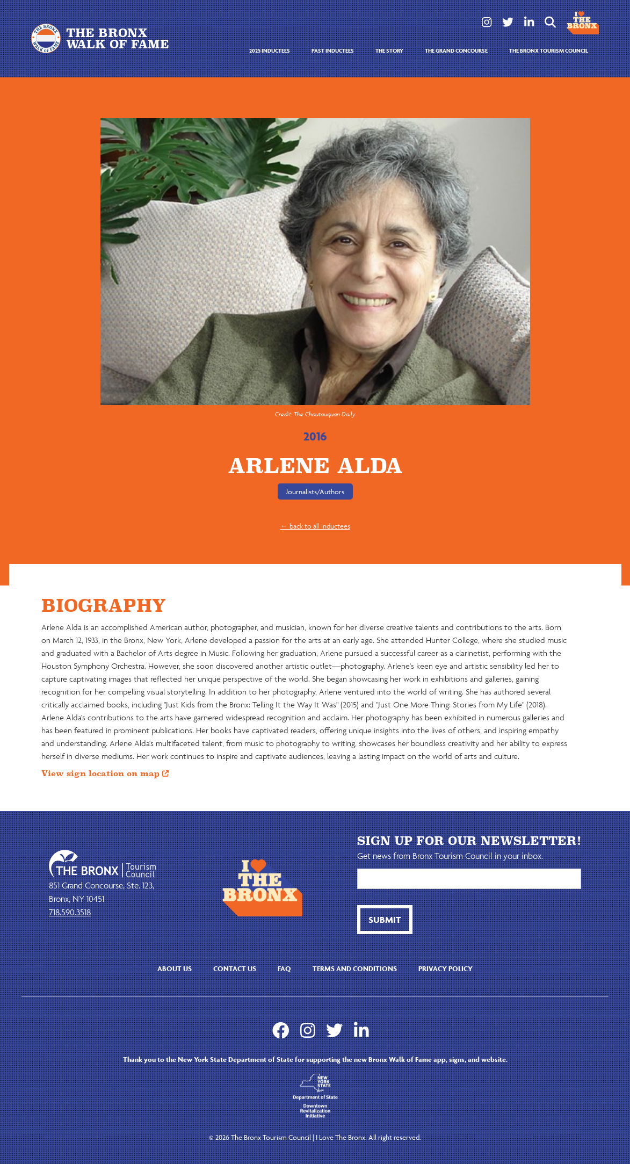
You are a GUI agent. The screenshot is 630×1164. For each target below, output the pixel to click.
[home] (104, 38)
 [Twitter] (507, 22)
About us (174, 968)
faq (284, 968)
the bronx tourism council (548, 50)
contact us (234, 968)
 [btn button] (550, 22)
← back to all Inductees (315, 526)
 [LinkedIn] (529, 22)
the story (389, 50)
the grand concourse (456, 50)
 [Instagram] (486, 22)
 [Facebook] (280, 1030)
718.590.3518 (70, 912)
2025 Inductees (269, 50)
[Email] (469, 879)
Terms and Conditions (355, 968)
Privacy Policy (445, 968)
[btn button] (384, 919)
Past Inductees (333, 50)
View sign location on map (105, 773)
